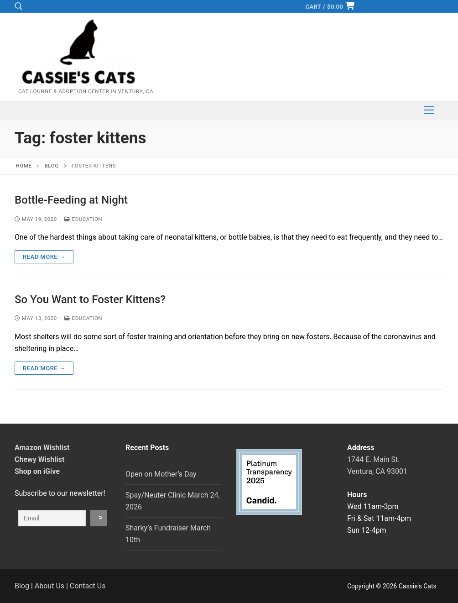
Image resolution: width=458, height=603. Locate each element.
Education (83, 219)
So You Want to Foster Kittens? (90, 299)
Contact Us (88, 586)
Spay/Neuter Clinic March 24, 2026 (172, 501)
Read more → (44, 256)
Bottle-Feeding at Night (71, 200)
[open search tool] (19, 6)
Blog (22, 586)
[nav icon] (428, 110)
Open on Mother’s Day (161, 474)
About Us (49, 586)
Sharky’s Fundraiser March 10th (168, 534)
